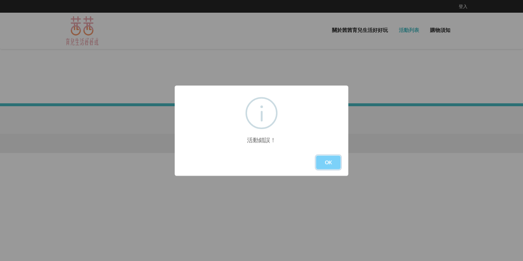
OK (328, 162)
